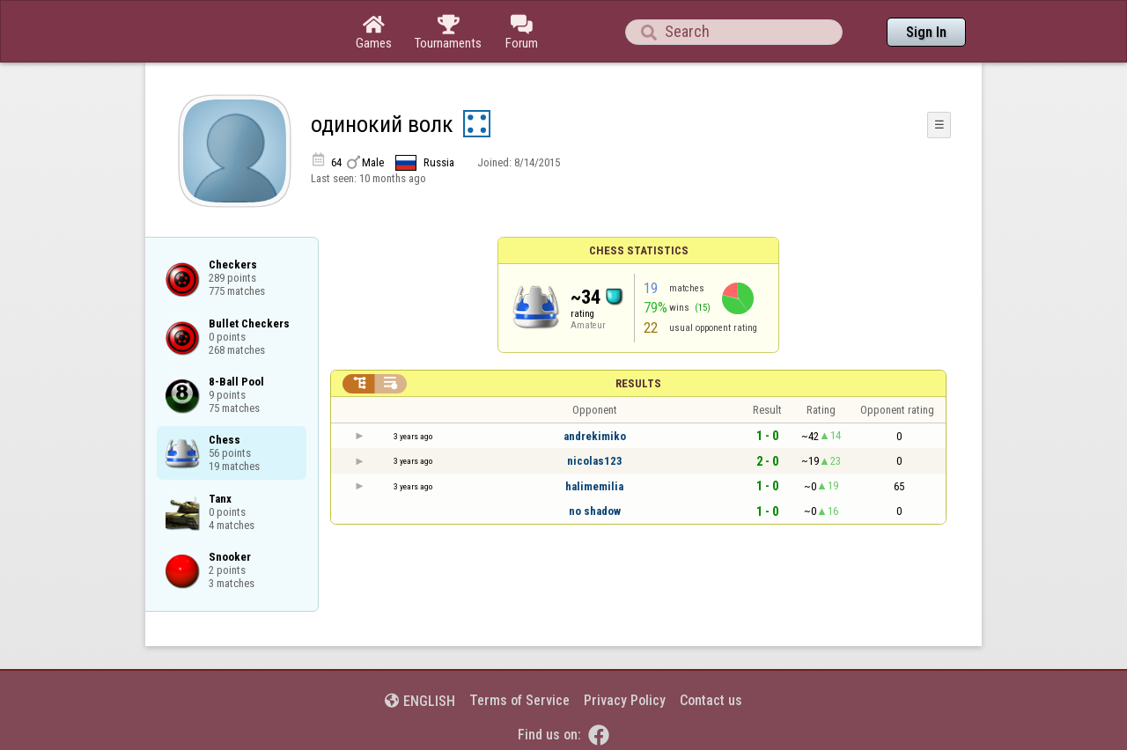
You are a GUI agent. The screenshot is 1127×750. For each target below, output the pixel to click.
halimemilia (594, 486)
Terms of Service (519, 700)
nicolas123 (594, 460)
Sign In (926, 32)
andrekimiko (595, 436)
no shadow (595, 511)
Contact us (711, 700)
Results (638, 383)
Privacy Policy (625, 700)
